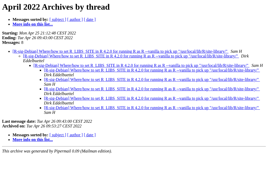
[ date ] (90, 19)
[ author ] (75, 19)
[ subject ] (57, 19)
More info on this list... (33, 24)
